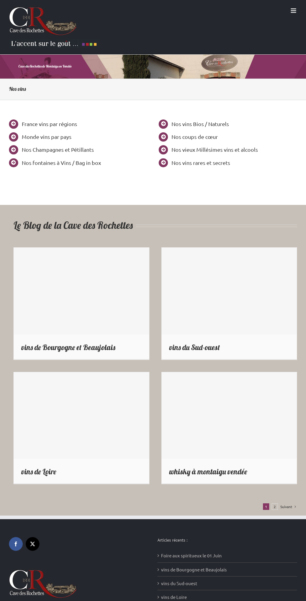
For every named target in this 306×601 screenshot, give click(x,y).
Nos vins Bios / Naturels (200, 124)
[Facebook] (16, 544)
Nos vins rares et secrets (201, 163)
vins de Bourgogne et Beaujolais (68, 347)
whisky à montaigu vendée (208, 471)
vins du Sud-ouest (194, 347)
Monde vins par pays (46, 137)
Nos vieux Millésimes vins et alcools (215, 149)
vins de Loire (38, 471)
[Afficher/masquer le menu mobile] (294, 10)
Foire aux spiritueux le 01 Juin (191, 555)
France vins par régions (49, 124)
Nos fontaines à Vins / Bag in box (61, 163)
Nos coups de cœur (195, 137)
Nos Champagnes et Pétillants (58, 149)
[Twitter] (32, 544)
